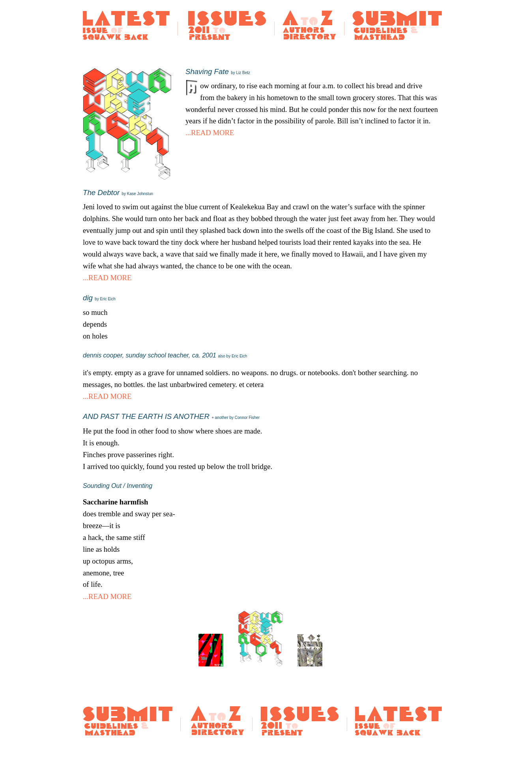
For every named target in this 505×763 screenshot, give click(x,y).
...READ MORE (209, 132)
